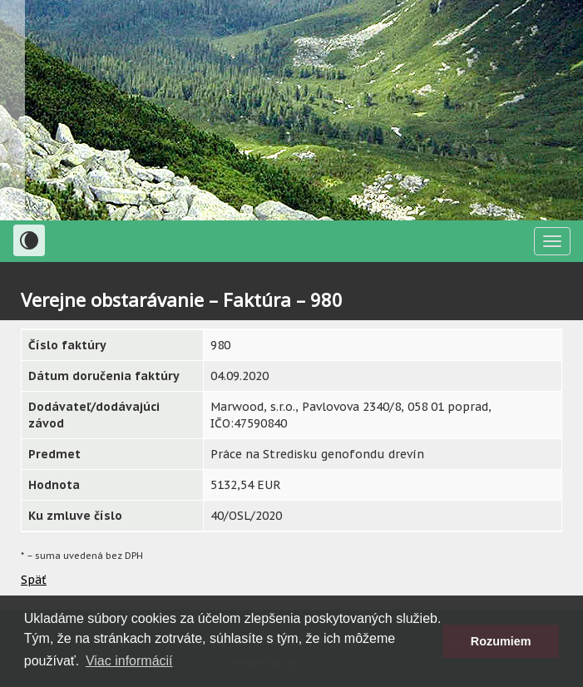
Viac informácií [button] (129, 661)
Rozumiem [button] (501, 641)
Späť (34, 579)
